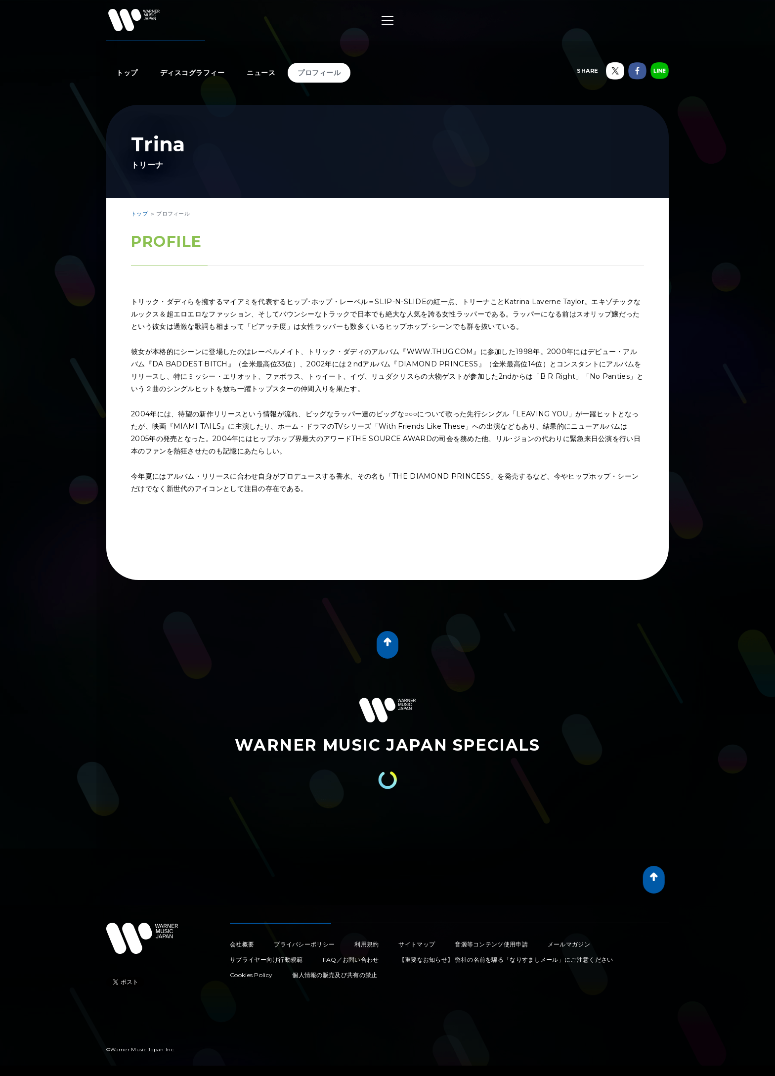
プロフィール (319, 72)
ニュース (261, 72)
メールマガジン (569, 944)
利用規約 (366, 944)
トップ (127, 72)
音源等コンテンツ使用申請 (491, 944)
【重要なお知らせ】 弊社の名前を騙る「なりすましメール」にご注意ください (506, 959)
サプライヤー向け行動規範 (266, 959)
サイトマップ (416, 944)
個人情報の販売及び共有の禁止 (334, 975)
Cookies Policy (251, 975)
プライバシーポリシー (304, 944)
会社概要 (242, 944)
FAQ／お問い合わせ (351, 959)
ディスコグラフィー (192, 72)
